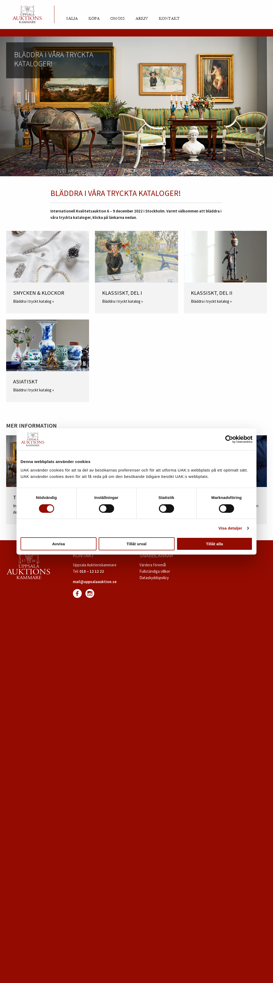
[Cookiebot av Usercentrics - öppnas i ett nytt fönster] (229, 439)
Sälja (72, 19)
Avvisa (58, 544)
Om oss (117, 19)
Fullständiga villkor (154, 571)
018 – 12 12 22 (91, 571)
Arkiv (141, 19)
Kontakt (169, 19)
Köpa (94, 19)
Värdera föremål (152, 564)
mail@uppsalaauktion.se (95, 581)
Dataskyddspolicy (154, 577)
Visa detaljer (230, 528)
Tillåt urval (137, 544)
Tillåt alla (214, 544)
